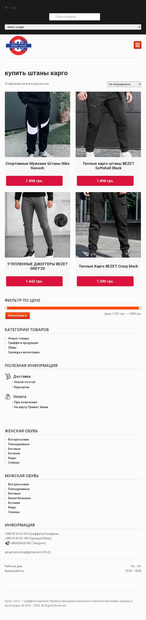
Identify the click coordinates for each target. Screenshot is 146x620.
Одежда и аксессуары (24, 352)
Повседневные (18, 444)
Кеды (12, 458)
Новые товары (18, 338)
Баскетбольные (19, 498)
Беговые (14, 448)
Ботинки (14, 453)
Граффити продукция (23, 343)
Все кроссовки (18, 439)
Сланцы (14, 462)
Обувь (12, 347)
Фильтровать (17, 315)
